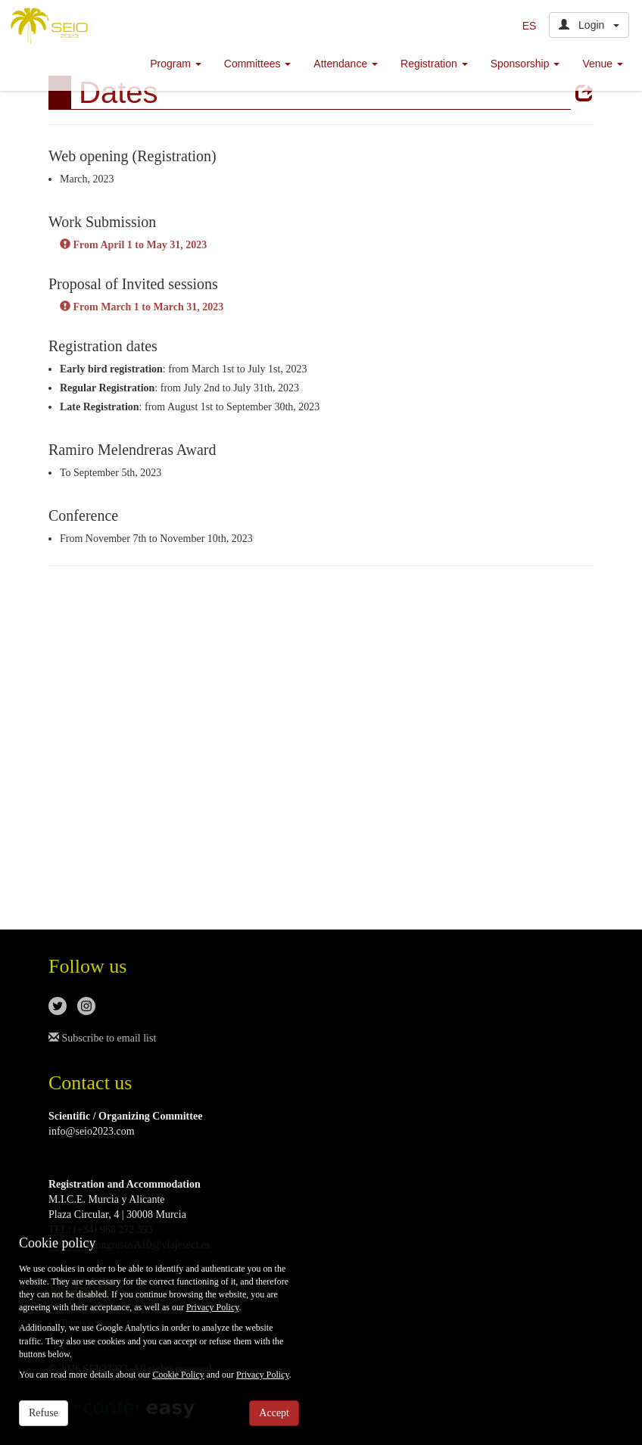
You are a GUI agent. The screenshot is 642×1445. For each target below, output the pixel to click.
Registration (434, 64)
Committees (257, 64)
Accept (274, 1413)
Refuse (43, 1413)
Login (589, 25)
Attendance (345, 64)
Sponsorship (525, 64)
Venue (602, 64)
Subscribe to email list (102, 1038)
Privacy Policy (212, 1307)
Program (175, 64)
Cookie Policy (178, 1374)
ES (529, 26)
